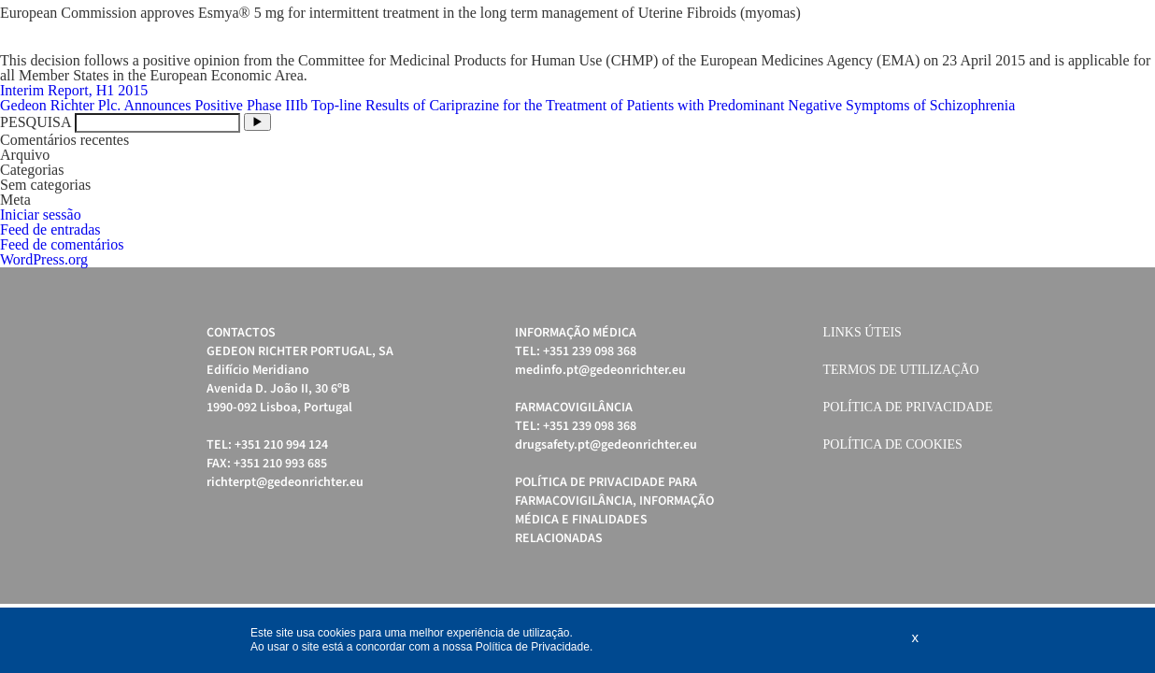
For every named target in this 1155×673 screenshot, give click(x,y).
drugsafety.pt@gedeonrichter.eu (606, 445)
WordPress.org (44, 259)
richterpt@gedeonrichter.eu (285, 482)
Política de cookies (892, 444)
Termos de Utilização (901, 370)
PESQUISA (35, 122)
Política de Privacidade (908, 407)
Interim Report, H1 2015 (74, 90)
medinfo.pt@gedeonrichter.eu (600, 370)
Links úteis (862, 332)
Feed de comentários (61, 244)
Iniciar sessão (40, 214)
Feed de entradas (50, 229)
